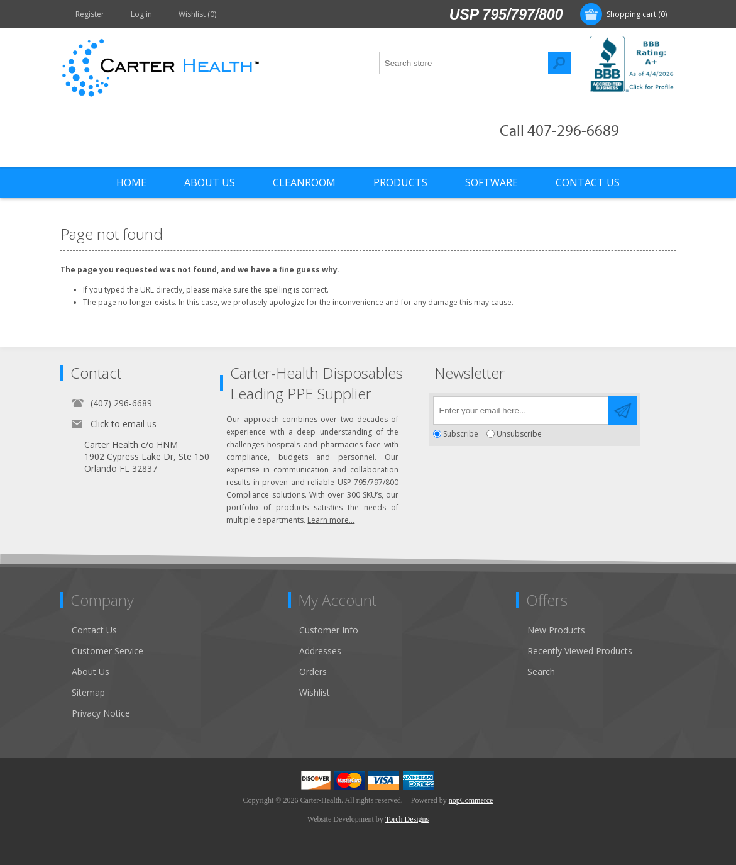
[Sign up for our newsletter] (520, 410)
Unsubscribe (519, 433)
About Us (90, 672)
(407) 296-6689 (121, 403)
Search (559, 63)
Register (89, 14)
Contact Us (94, 630)
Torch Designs (407, 819)
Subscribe (460, 433)
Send (622, 410)
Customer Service (107, 651)
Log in (141, 14)
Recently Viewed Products (579, 651)
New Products (556, 630)
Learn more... (330, 520)
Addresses (320, 651)
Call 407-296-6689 (559, 132)
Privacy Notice (101, 713)
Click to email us (124, 424)
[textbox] (464, 63)
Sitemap (88, 692)
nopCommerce (471, 800)
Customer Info (328, 630)
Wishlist (314, 692)
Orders (313, 672)
